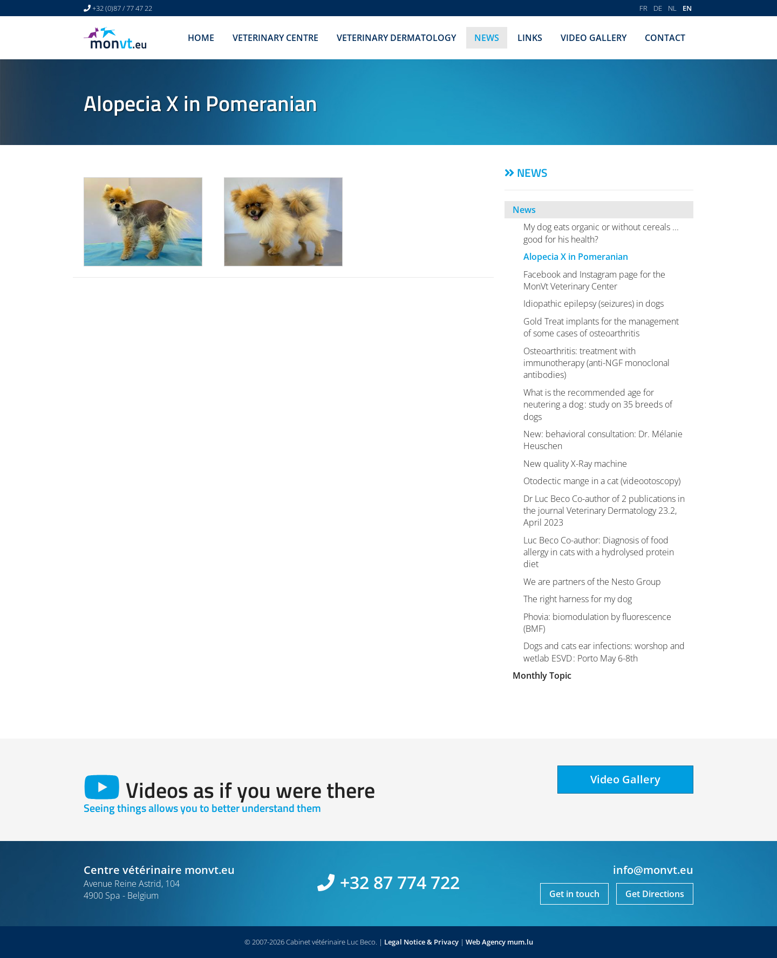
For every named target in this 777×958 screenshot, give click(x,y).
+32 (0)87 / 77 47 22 (122, 8)
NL (672, 8)
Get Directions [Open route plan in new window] (654, 894)
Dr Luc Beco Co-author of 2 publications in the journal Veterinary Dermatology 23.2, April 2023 (604, 511)
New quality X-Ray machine (575, 464)
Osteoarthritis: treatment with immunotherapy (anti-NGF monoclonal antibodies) (596, 363)
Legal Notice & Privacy (421, 942)
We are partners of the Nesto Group (592, 582)
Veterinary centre (275, 38)
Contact (665, 38)
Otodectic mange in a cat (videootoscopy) (601, 481)
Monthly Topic (542, 675)
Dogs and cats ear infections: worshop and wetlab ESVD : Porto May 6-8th (604, 652)
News (486, 38)
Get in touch (574, 894)
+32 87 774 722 (400, 882)
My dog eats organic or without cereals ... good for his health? (601, 233)
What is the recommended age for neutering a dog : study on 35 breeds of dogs (597, 405)
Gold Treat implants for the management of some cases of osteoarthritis (601, 327)
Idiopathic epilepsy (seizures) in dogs (593, 303)
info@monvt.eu (653, 870)
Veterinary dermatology (396, 38)
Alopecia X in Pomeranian (575, 257)
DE (657, 8)
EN (687, 8)
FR (643, 8)
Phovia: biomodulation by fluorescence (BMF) (597, 623)
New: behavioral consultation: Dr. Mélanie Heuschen (603, 440)
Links (529, 38)
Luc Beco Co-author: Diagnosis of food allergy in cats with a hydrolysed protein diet (598, 552)
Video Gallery (593, 38)
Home (201, 38)
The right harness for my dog (577, 599)
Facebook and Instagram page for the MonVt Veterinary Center (594, 280)
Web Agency (486, 942)
